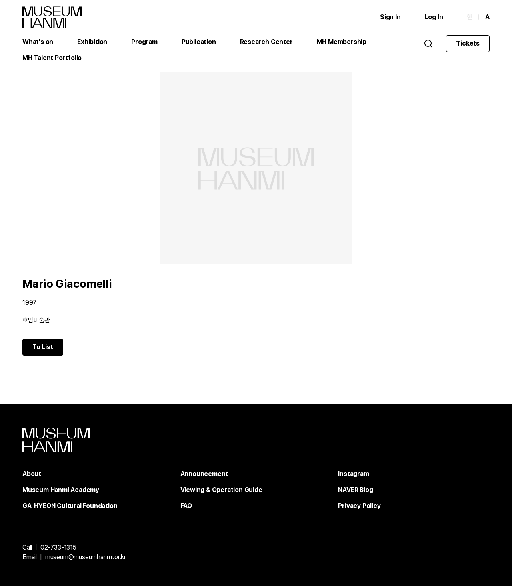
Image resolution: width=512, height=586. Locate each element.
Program (144, 42)
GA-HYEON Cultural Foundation (69, 506)
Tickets (468, 43)
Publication (199, 42)
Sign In (390, 17)
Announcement (204, 474)
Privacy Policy (359, 506)
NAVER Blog (355, 490)
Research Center (266, 42)
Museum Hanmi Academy (60, 490)
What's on (37, 42)
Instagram (353, 474)
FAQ (186, 506)
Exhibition (92, 42)
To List (42, 347)
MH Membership (341, 42)
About (31, 474)
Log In (434, 17)
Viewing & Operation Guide (221, 490)
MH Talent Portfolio (52, 58)
